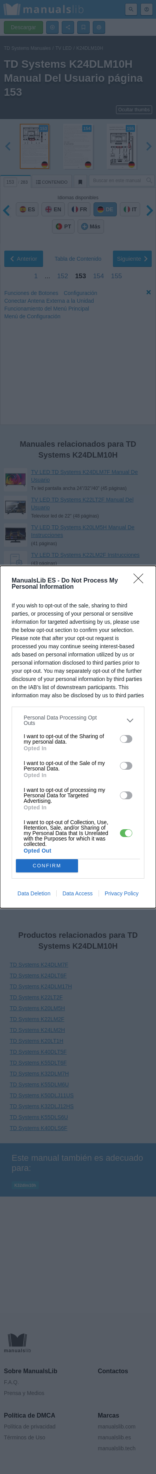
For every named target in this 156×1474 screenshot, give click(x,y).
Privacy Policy (122, 893)
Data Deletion (33, 893)
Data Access (77, 893)
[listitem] (78, 720)
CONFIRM (47, 866)
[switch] (126, 739)
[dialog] (78, 737)
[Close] (140, 581)
